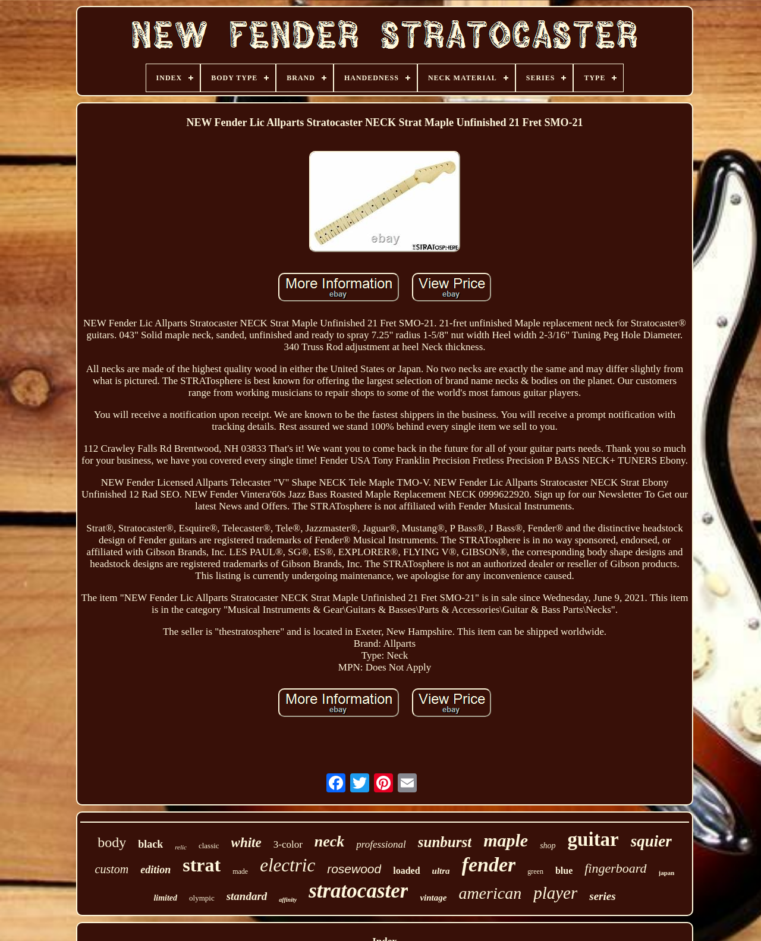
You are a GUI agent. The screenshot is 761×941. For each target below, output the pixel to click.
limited (165, 897)
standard (247, 896)
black (150, 844)
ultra (441, 871)
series (602, 896)
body (112, 842)
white (246, 842)
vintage (433, 897)
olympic (202, 897)
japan (667, 872)
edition (155, 870)
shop (547, 845)
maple (505, 840)
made (240, 871)
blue (564, 871)
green (535, 871)
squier (651, 841)
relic (181, 847)
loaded (406, 871)
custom (112, 869)
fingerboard (615, 868)
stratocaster (358, 890)
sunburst (444, 842)
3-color (288, 844)
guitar (593, 839)
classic (209, 845)
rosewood (354, 869)
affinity (288, 899)
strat (202, 865)
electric (287, 865)
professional (380, 844)
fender (489, 865)
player (555, 892)
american (489, 893)
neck (330, 841)
